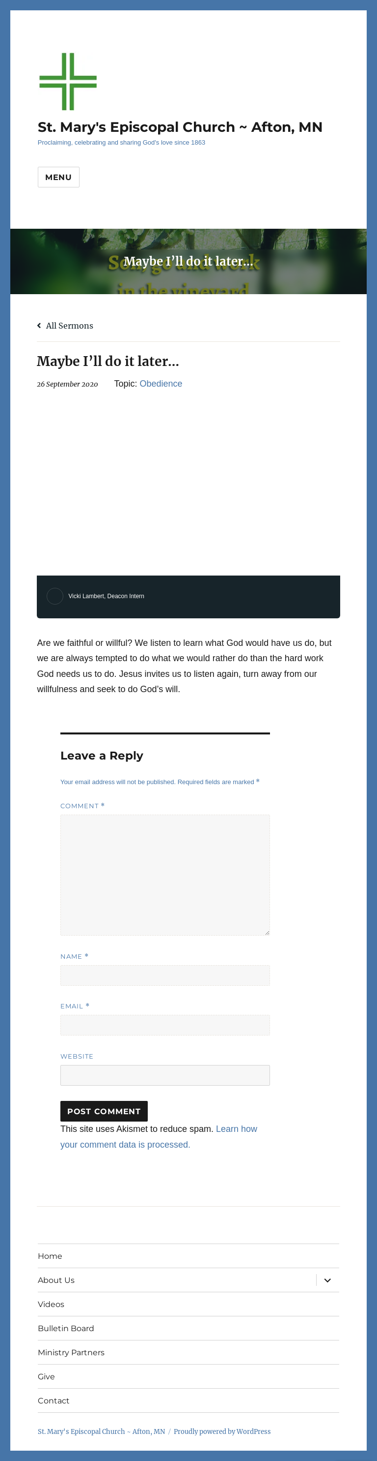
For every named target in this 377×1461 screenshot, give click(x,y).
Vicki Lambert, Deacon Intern (106, 596)
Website (77, 1056)
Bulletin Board (66, 1328)
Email (75, 1006)
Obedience (160, 384)
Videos (51, 1304)
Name (74, 956)
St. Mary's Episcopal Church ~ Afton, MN (180, 127)
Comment (82, 806)
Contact (54, 1400)
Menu (58, 177)
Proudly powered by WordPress (222, 1432)
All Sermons (65, 326)
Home (50, 1256)
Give (46, 1376)
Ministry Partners (71, 1352)
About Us (56, 1280)
